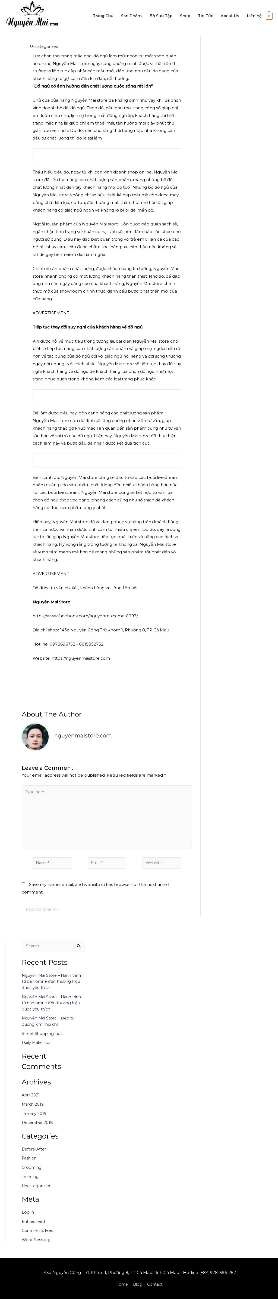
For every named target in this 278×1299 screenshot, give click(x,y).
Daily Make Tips (38, 1047)
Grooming (32, 1172)
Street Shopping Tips (43, 1038)
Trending (31, 1181)
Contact (155, 1284)
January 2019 (35, 1118)
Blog (137, 1284)
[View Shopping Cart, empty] (269, 16)
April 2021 (32, 1099)
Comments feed (39, 1235)
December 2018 (38, 1127)
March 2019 (34, 1109)
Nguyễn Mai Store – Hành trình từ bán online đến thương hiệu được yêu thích (53, 986)
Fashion (30, 1162)
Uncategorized (45, 46)
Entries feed (34, 1226)
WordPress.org (37, 1244)
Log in (28, 1217)
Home (120, 1284)
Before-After (35, 1153)
